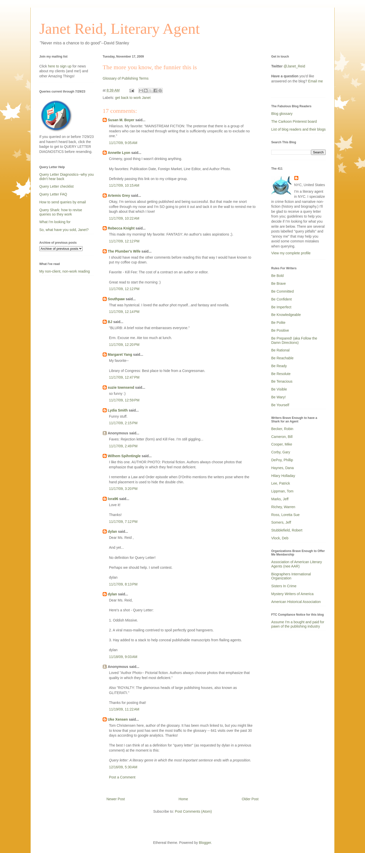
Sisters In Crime (284, 586)
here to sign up (60, 66)
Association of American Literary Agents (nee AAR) (296, 564)
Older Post (250, 799)
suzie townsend (121, 387)
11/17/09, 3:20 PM (123, 489)
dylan (112, 531)
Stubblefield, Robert (286, 530)
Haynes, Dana (282, 468)
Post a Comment (122, 777)
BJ (110, 322)
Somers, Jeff (281, 522)
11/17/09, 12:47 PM (124, 377)
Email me (315, 81)
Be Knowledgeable (286, 315)
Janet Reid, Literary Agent (119, 28)
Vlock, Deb (279, 538)
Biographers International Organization (291, 576)
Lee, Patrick (280, 483)
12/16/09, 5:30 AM (123, 767)
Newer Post (115, 799)
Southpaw (116, 299)
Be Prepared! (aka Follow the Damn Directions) (294, 340)
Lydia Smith (118, 410)
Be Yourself (280, 405)
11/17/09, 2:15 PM (123, 423)
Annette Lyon (119, 153)
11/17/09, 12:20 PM (124, 345)
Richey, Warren (283, 507)
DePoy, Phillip (282, 460)
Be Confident (281, 299)
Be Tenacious (282, 381)
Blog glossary (282, 114)
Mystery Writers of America (292, 594)
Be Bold (277, 276)
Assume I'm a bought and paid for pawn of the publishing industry (297, 624)
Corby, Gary (280, 452)
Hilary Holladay (283, 476)
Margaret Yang (120, 354)
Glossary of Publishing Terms (126, 78)
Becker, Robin (282, 429)
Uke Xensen (118, 719)
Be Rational (280, 350)
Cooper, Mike (281, 444)
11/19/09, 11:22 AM (124, 709)
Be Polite (278, 323)
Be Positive (280, 330)
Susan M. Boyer (121, 120)
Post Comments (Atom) (193, 811)
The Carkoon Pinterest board (294, 121)
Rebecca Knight (121, 228)
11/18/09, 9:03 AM (123, 657)
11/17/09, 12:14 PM (124, 312)
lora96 (113, 499)
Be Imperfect (281, 307)
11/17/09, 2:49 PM (123, 446)
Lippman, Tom (282, 491)
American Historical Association (296, 602)
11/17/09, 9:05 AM (123, 143)
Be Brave (278, 283)
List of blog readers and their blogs (298, 129)
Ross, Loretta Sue (285, 515)
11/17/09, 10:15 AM (124, 185)
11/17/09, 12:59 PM (124, 400)
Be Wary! (278, 397)
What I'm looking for (54, 222)
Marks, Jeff (279, 499)
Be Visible (279, 389)
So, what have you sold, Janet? (64, 230)
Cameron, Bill (282, 437)
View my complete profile (291, 253)
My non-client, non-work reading (64, 271)
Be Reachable (282, 358)
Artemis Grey (119, 195)
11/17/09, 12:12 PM (124, 241)
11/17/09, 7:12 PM (123, 522)
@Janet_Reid (294, 66)
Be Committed (282, 291)
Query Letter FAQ (53, 194)
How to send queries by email (62, 202)
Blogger (205, 843)
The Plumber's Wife (124, 251)
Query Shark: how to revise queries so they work (60, 212)
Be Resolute (280, 374)
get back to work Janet (133, 98)
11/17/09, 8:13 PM (123, 584)
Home (183, 799)
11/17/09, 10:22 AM (124, 218)
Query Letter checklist (56, 186)
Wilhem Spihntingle (124, 456)
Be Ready (279, 366)
